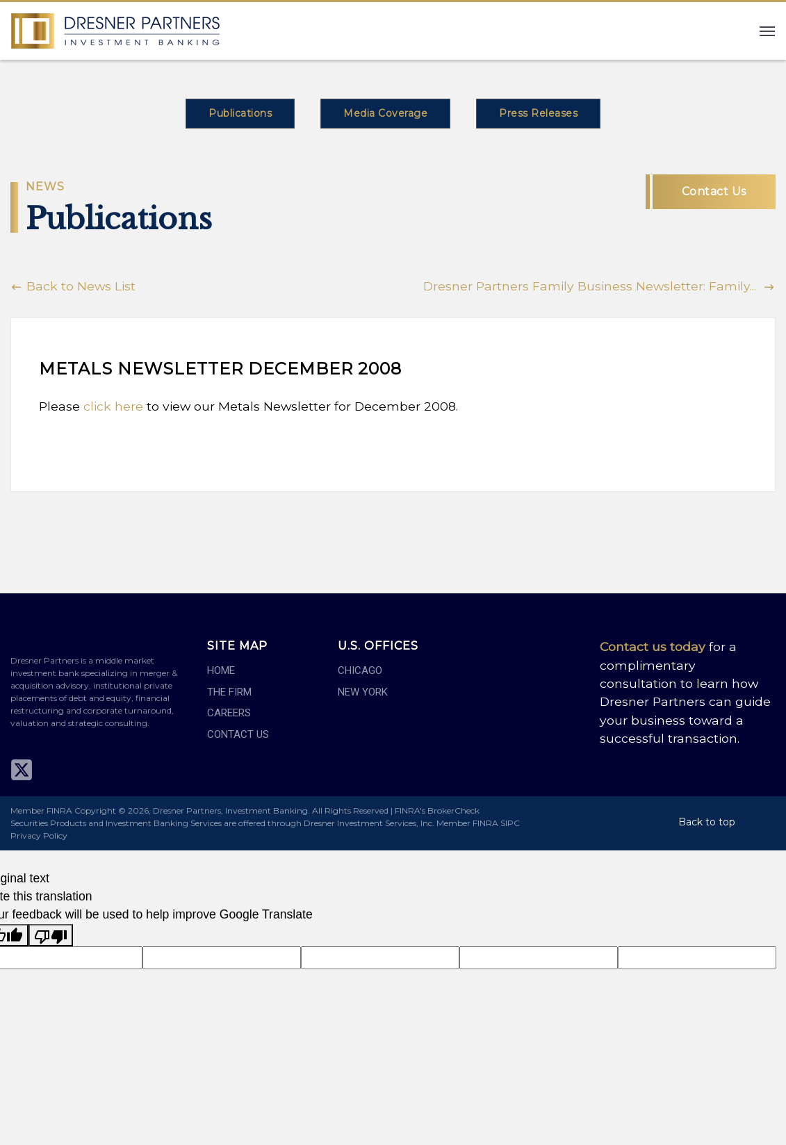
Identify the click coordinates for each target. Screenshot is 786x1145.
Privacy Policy (38, 835)
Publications (240, 113)
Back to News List (73, 286)
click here (113, 406)
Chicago (360, 670)
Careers (229, 713)
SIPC (510, 823)
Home (221, 670)
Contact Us (714, 191)
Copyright (95, 810)
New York (363, 692)
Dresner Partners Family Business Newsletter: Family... (599, 286)
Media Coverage (385, 113)
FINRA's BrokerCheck (437, 810)
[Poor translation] (50, 935)
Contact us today (652, 646)
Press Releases (538, 113)
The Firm (229, 692)
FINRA (485, 823)
